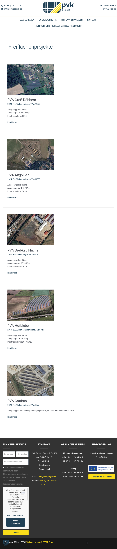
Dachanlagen (27, 20)
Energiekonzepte (47, 20)
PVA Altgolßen (18, 175)
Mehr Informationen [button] (15, 515)
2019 (9, 330)
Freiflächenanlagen (72, 20)
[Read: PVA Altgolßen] (30, 154)
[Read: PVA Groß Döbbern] (30, 79)
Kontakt (91, 20)
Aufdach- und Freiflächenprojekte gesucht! (59, 26)
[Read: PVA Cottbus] (30, 380)
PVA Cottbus (17, 401)
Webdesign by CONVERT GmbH (40, 542)
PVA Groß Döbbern (21, 100)
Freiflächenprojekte (21, 104)
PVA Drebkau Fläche (22, 250)
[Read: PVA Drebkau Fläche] (30, 229)
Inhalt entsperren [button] (15, 522)
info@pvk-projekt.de (47, 476)
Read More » (12, 122)
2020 (9, 254)
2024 (9, 104)
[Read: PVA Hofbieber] (30, 305)
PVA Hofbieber (18, 326)
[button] (87, 543)
